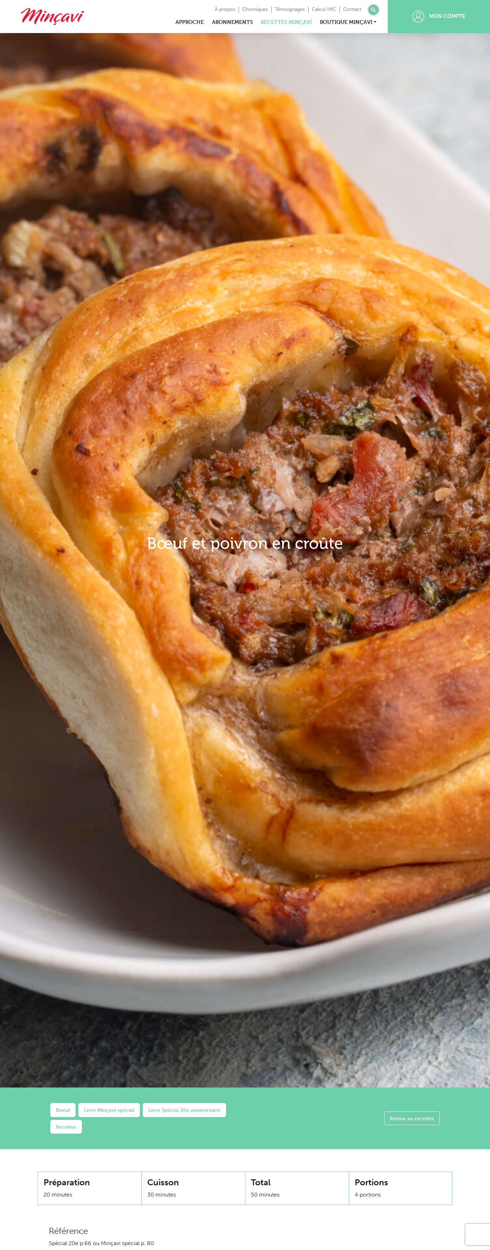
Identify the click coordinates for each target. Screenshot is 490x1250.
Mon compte (438, 17)
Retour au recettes (412, 1118)
